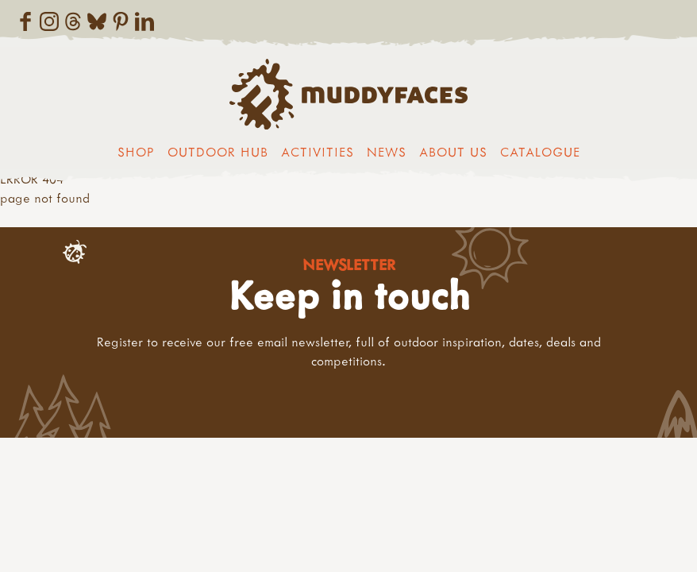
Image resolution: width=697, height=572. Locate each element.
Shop (136, 152)
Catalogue (540, 152)
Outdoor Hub (218, 152)
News (386, 152)
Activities (317, 152)
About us (453, 152)
